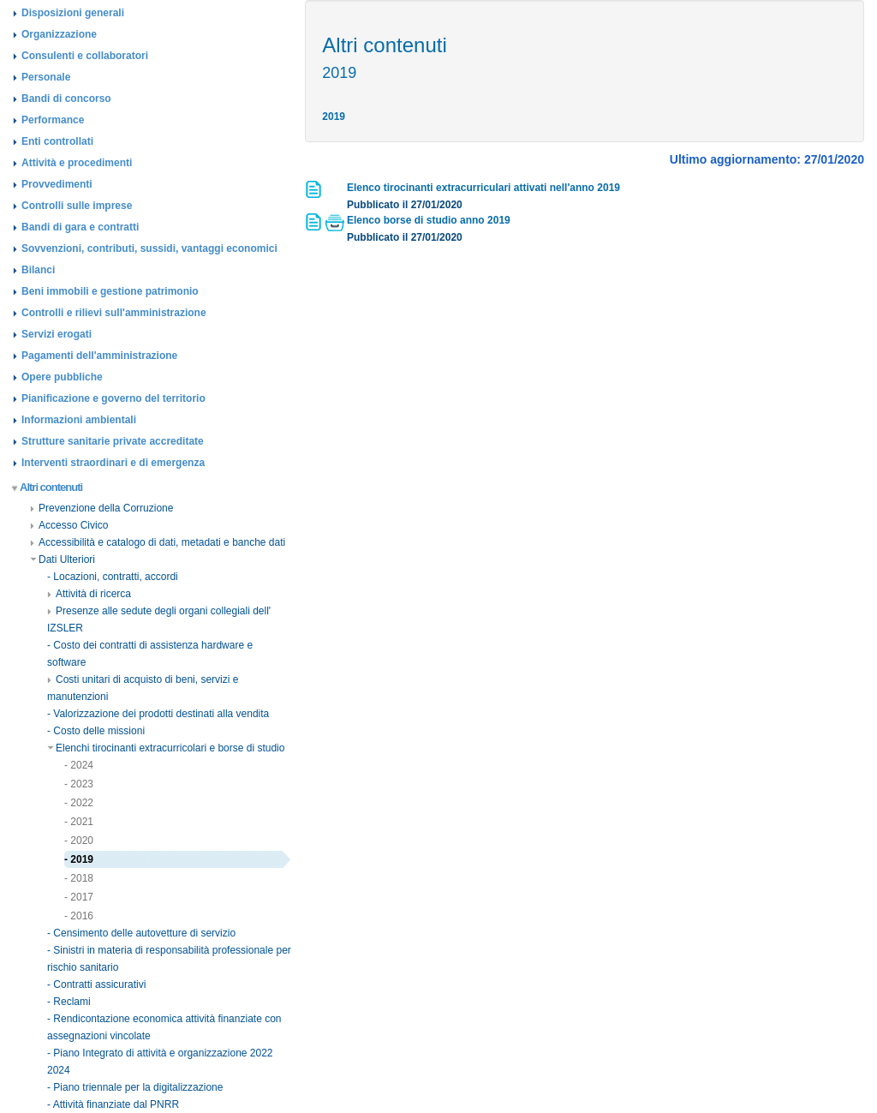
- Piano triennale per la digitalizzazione (135, 1087)
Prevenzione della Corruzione (101, 508)
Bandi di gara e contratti (80, 227)
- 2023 (78, 784)
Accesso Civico (69, 525)
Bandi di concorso (66, 99)
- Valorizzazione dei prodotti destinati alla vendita (158, 714)
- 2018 (78, 878)
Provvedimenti (56, 184)
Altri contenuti (47, 487)
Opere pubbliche (62, 377)
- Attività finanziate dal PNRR (113, 1104)
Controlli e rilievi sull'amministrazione (113, 313)
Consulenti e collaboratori (84, 56)
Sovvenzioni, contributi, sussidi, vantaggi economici (149, 248)
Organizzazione (59, 34)
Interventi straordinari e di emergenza (113, 463)
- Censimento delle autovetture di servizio (141, 933)
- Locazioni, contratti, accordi (112, 577)
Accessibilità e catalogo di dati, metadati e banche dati (157, 542)
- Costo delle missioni (96, 731)
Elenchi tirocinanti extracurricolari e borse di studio (165, 748)
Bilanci (38, 270)
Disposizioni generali (72, 13)
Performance (52, 120)
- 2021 (78, 822)
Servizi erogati (56, 334)
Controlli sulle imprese (76, 206)
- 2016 (78, 916)
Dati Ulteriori (62, 559)
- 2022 (78, 803)
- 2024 (78, 765)
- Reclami (69, 1002)
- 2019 (78, 859)
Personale (45, 77)
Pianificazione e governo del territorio (113, 398)
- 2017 (78, 897)
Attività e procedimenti (76, 163)
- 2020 (78, 841)
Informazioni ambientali (78, 420)
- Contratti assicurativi (96, 984)
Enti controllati (57, 141)
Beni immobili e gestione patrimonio (110, 291)
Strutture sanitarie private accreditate (112, 441)
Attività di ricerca (89, 594)
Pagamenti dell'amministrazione (99, 356)
